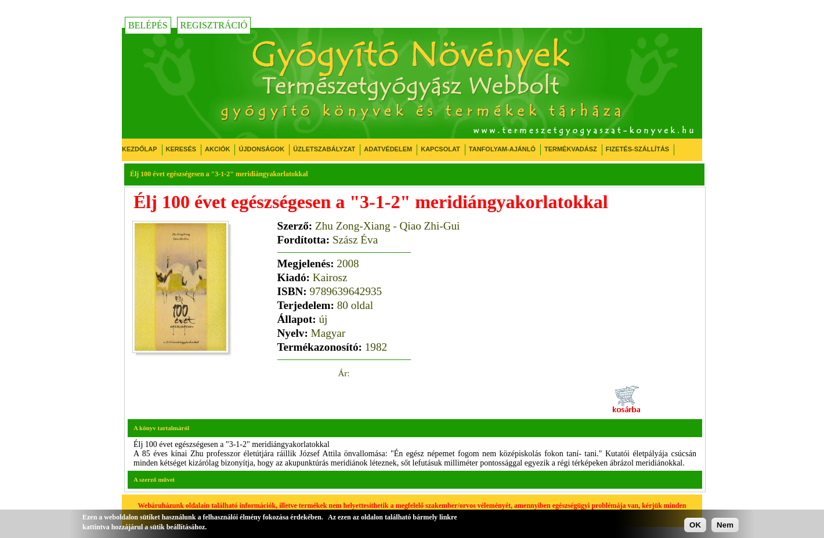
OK (695, 525)
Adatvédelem (388, 149)
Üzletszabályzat (324, 149)
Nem (725, 525)
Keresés (181, 149)
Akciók (217, 149)
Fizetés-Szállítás (637, 149)
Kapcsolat (440, 149)
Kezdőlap (139, 149)
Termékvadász (570, 149)
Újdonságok (261, 149)
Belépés (148, 25)
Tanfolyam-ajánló (502, 149)
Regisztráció (214, 25)
